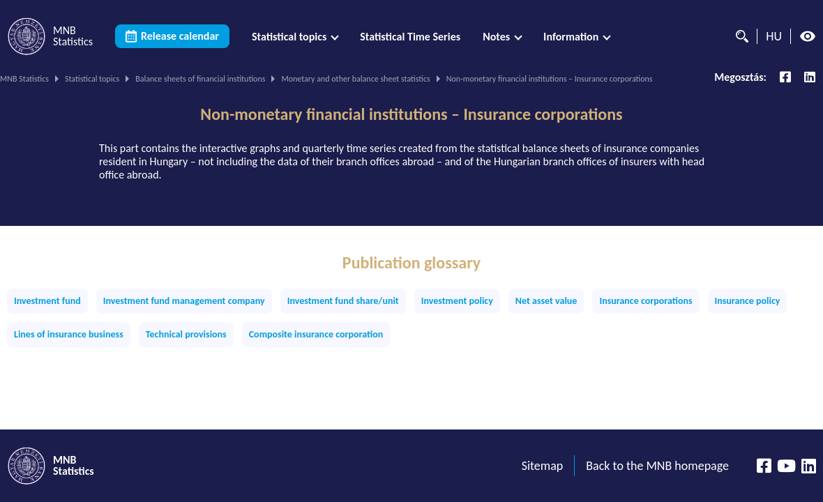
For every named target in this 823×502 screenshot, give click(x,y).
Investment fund (47, 301)
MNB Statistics (24, 79)
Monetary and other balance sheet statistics (355, 79)
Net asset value (546, 301)
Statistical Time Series (410, 36)
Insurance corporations (645, 301)
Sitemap (543, 465)
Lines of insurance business (68, 334)
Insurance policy (747, 301)
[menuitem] (295, 36)
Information (570, 36)
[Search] (738, 36)
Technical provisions (186, 334)
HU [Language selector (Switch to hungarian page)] (774, 36)
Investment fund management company (184, 301)
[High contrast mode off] (807, 36)
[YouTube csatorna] (786, 465)
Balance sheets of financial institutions (200, 79)
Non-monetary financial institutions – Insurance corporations (411, 114)
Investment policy (457, 301)
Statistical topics (289, 36)
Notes (496, 36)
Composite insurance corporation (316, 334)
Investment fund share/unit (343, 301)
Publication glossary (411, 263)
